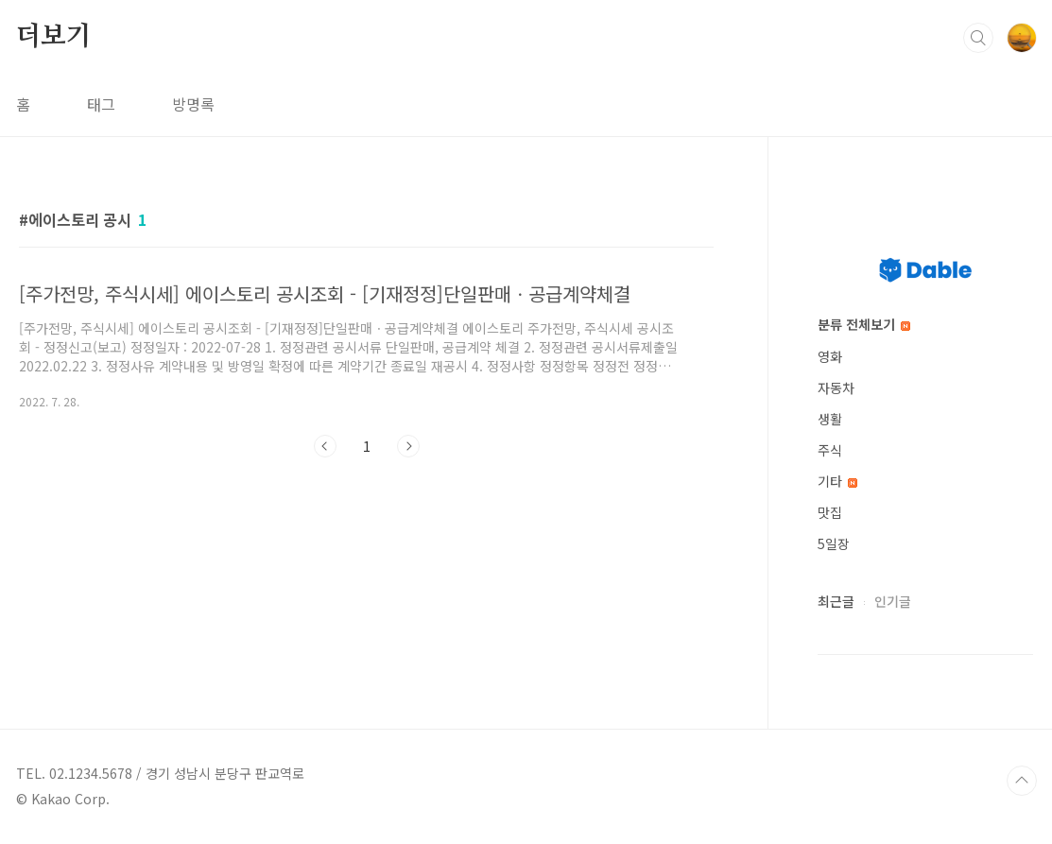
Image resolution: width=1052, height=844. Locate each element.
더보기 (54, 37)
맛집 (830, 512)
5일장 (834, 543)
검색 (978, 38)
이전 (325, 446)
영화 (830, 356)
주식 (830, 449)
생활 (830, 418)
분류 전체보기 (864, 324)
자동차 (836, 387)
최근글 (836, 601)
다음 (408, 446)
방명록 (193, 104)
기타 (837, 481)
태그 (101, 104)
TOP (1022, 781)
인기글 (892, 601)
